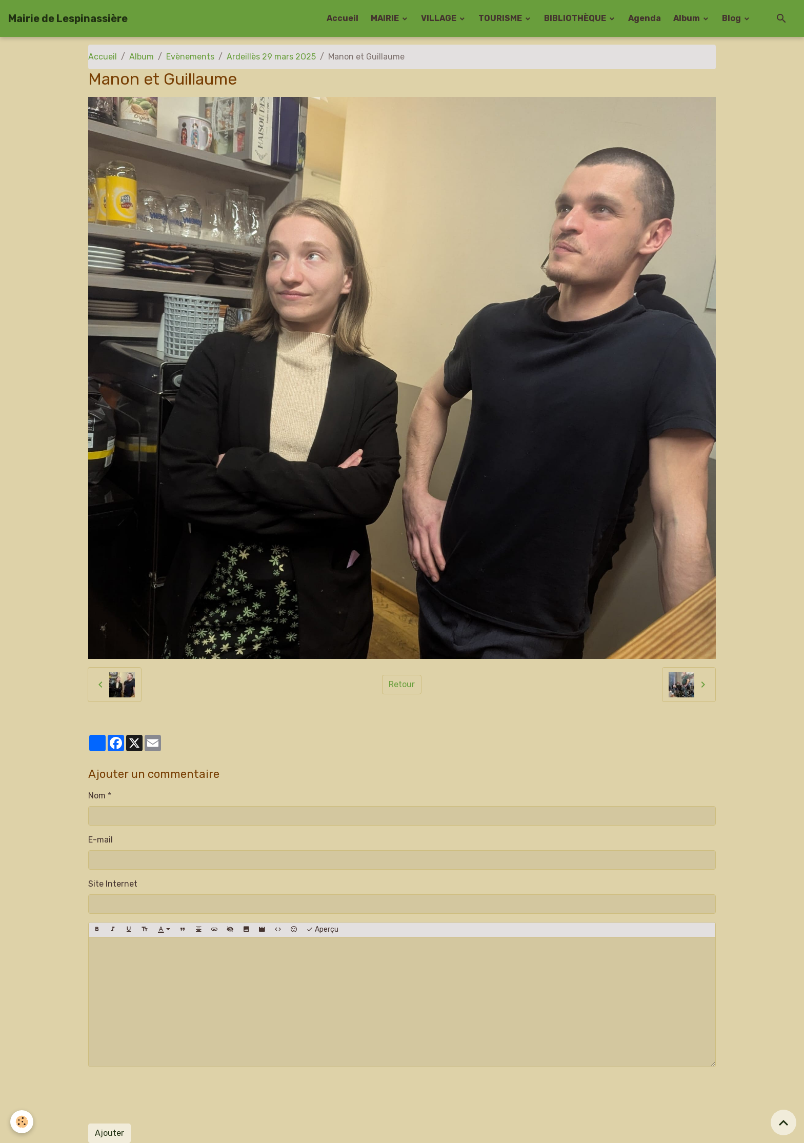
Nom (97, 795)
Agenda (644, 18)
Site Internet (112, 884)
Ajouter (109, 1133)
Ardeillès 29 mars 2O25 (271, 57)
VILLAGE (439, 18)
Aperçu (322, 929)
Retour (402, 684)
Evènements (190, 57)
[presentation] (166, 1095)
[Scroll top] (783, 1122)
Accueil (342, 18)
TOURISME (501, 18)
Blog (732, 18)
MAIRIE (385, 18)
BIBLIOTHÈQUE (576, 18)
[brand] (68, 18)
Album (687, 18)
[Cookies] (21, 1121)
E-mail (100, 840)
